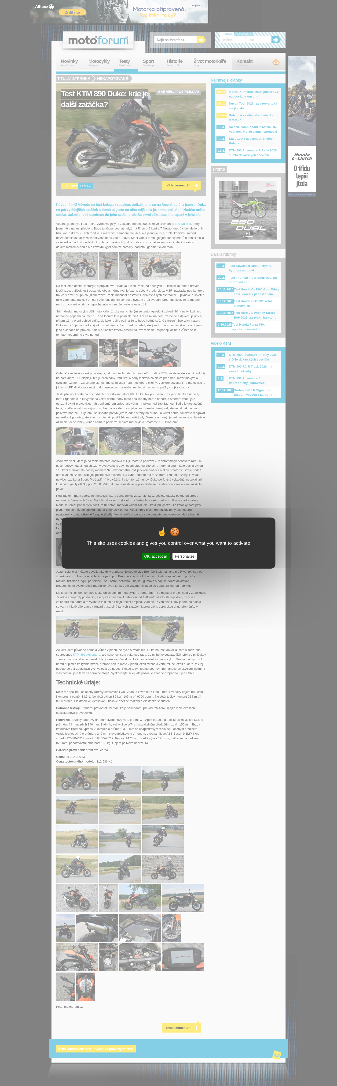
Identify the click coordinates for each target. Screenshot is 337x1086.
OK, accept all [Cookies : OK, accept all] (156, 556)
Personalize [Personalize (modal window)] (184, 556)
